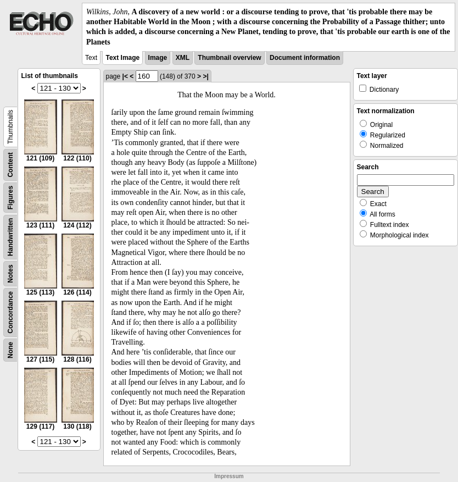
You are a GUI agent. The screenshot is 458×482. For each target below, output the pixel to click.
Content (10, 164)
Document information (305, 58)
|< (125, 76)
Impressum (228, 476)
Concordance (10, 312)
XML (182, 58)
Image (157, 58)
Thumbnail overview (229, 58)
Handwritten (10, 237)
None (10, 350)
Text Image (122, 58)
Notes (10, 273)
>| (205, 76)
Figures (10, 197)
